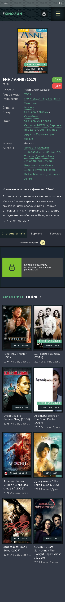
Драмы (44, 112)
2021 (6, 493)
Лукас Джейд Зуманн (39, 161)
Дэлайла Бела (44, 156)
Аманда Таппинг (49, 99)
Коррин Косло (34, 165)
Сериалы (30, 112)
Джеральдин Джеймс (39, 152)
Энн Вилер (31, 103)
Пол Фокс (30, 99)
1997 (6, 361)
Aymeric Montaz (45, 170)
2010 (37, 562)
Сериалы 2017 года (37, 121)
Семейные (31, 116)
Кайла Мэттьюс (34, 174)
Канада (29, 107)
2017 (27, 94)
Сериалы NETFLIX (36, 125)
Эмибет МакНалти (36, 148)
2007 (6, 554)
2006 (6, 423)
